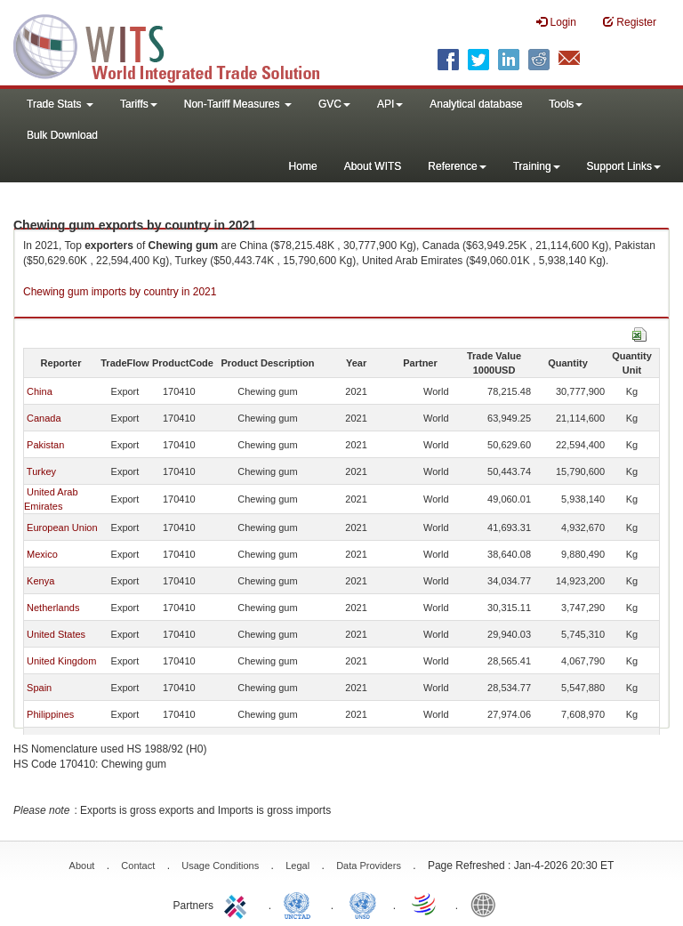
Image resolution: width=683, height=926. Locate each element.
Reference (457, 166)
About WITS (373, 166)
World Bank (487, 904)
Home (303, 166)
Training (536, 166)
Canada (44, 418)
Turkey (41, 471)
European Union (62, 527)
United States (56, 634)
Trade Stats (60, 104)
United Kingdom (61, 661)
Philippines (50, 714)
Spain (39, 687)
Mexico (42, 554)
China (39, 391)
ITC (238, 904)
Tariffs (138, 104)
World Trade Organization (425, 904)
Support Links (624, 166)
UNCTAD (300, 904)
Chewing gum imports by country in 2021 (119, 292)
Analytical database (476, 104)
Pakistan (45, 444)
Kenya (40, 581)
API (390, 104)
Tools (566, 104)
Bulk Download (62, 135)
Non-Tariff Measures (238, 104)
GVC (334, 104)
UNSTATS (363, 904)
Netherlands (53, 607)
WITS (178, 44)
